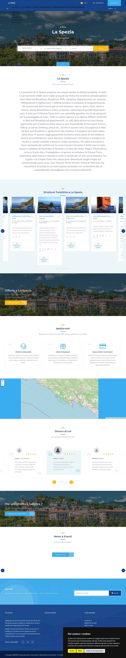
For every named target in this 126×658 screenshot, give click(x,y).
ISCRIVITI (114, 3)
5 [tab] (63, 268)
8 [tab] (68, 268)
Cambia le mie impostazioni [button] (94, 651)
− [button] (2, 384)
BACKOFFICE (100, 3)
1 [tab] (57, 268)
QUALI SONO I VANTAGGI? (103, 352)
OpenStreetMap (115, 418)
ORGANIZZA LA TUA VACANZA (23, 8)
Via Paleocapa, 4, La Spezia (102, 221)
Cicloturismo (88, 621)
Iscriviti (115, 593)
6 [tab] (65, 268)
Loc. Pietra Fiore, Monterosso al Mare (22, 222)
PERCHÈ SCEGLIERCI (23, 352)
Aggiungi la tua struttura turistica (21, 513)
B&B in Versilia (88, 625)
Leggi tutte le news (64, 554)
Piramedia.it (53, 655)
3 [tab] (60, 268)
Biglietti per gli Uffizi (90, 623)
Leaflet (108, 418)
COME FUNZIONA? (63, 352)
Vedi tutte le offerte (17, 302)
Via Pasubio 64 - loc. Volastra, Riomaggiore (49, 222)
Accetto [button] (72, 651)
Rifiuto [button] (80, 651)
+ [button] (2, 381)
